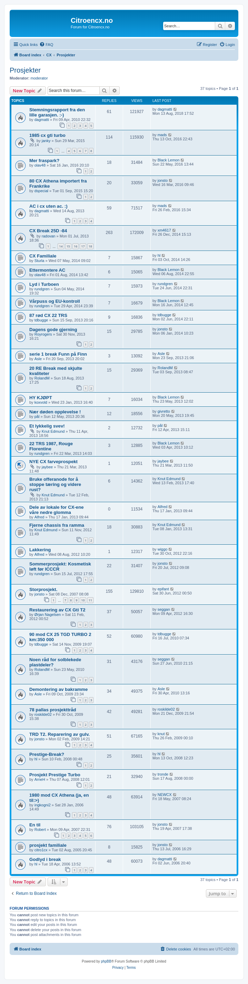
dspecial (41, 191)
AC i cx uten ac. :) (48, 206)
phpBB (106, 961)
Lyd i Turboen (44, 284)
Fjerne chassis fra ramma (56, 525)
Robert (40, 829)
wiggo (163, 549)
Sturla (39, 261)
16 (75, 246)
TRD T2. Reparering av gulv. (59, 734)
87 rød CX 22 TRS (48, 315)
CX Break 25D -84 (48, 230)
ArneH (39, 779)
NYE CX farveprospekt (53, 461)
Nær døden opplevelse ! (55, 411)
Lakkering (40, 549)
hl (159, 255)
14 (60, 246)
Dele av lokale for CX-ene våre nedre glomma (56, 510)
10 (83, 600)
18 (90, 246)
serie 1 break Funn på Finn (58, 354)
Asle (38, 359)
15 (68, 246)
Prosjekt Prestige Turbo (54, 774)
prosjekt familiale (48, 845)
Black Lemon (169, 160)
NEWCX (165, 795)
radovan (49, 236)
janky (46, 141)
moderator (39, 78)
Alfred (39, 517)
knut (161, 734)
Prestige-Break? (46, 754)
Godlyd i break (45, 859)
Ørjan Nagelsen (47, 614)
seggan (164, 609)
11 (90, 600)
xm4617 (164, 230)
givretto (164, 411)
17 (83, 246)
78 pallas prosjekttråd (52, 709)
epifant (163, 589)
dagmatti (41, 120)
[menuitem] (46, 44)
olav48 (40, 165)
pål (37, 416)
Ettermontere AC (47, 270)
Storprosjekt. (43, 589)
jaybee (47, 467)
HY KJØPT (40, 397)
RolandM (42, 378)
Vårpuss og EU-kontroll (54, 301)
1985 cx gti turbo (47, 135)
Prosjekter (25, 70)
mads (162, 135)
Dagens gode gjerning (53, 329)
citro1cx (41, 850)
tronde (163, 774)
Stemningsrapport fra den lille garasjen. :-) (57, 112)
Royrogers (43, 334)
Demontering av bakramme (58, 689)
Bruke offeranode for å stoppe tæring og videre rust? (55, 484)
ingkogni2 (42, 805)
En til (34, 824)
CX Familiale (42, 256)
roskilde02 (43, 714)
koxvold (40, 402)
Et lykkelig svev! (47, 426)
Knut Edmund (53, 431)
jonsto (163, 180)
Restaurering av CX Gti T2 (57, 609)
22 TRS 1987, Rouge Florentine (51, 446)
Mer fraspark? (44, 160)
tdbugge (41, 320)
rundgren (42, 289)
